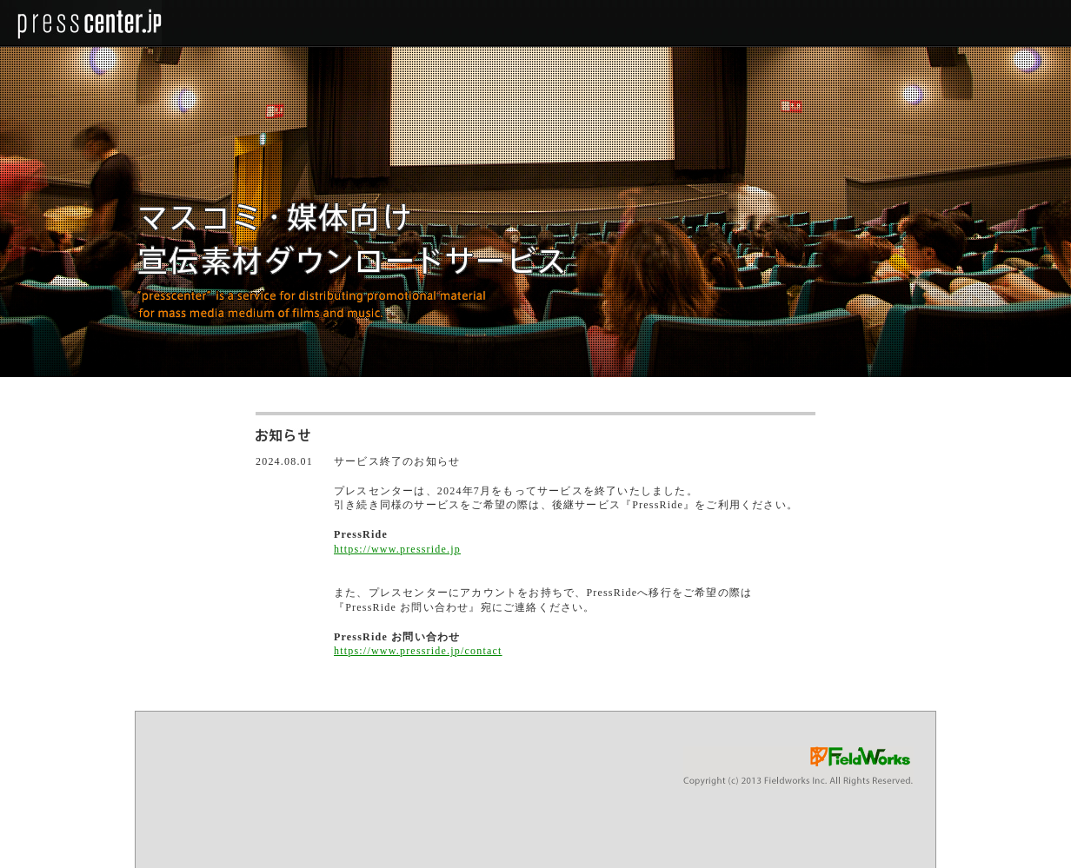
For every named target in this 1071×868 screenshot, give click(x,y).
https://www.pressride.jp (397, 549)
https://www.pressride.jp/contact (418, 651)
